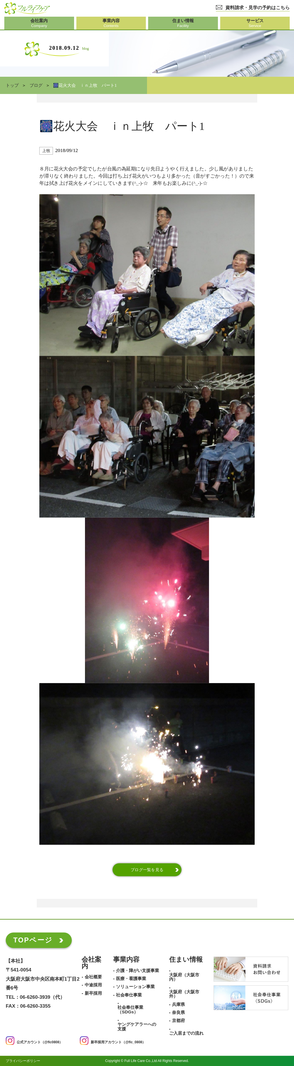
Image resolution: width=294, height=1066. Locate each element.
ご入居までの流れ (186, 1033)
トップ (12, 85)
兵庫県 (178, 1004)
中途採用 (93, 985)
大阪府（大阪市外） (184, 994)
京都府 (178, 1021)
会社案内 (91, 963)
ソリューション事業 (135, 987)
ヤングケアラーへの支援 (136, 1026)
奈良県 (178, 1012)
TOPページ (33, 940)
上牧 (46, 151)
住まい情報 (186, 959)
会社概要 (93, 977)
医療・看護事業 (131, 978)
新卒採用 (93, 993)
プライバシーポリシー (23, 1061)
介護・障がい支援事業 (137, 970)
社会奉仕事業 (129, 995)
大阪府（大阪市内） (184, 977)
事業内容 (126, 959)
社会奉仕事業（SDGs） (130, 1009)
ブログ (36, 85)
